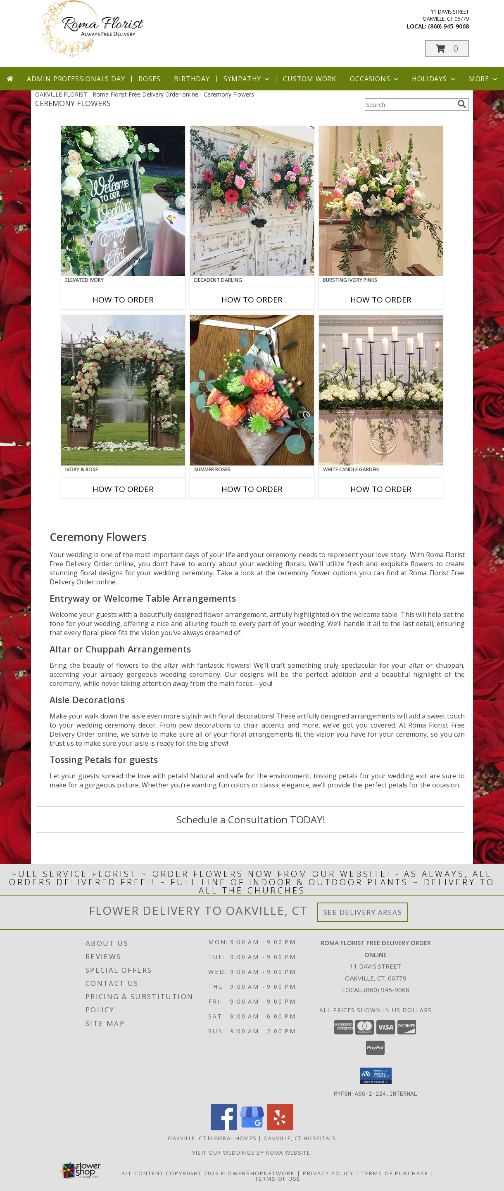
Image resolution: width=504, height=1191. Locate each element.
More (484, 78)
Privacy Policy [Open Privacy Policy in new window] (328, 1173)
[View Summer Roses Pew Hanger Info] (252, 390)
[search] (461, 104)
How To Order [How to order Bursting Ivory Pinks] (380, 299)
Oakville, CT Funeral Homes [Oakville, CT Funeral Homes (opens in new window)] (212, 1137)
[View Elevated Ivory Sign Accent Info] (123, 201)
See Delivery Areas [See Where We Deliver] (362, 912)
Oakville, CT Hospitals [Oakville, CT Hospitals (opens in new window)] (300, 1137)
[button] (447, 48)
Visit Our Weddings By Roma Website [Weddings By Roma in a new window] (252, 1152)
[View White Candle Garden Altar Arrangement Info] (381, 390)
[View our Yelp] (280, 1128)
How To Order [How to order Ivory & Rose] (123, 489)
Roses (149, 78)
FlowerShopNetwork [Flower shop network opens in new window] (258, 1173)
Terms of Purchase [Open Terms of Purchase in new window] (394, 1173)
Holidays (434, 78)
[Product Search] (409, 104)
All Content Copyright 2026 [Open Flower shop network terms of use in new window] (170, 1173)
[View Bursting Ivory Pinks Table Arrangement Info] (381, 201)
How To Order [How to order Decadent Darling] (252, 299)
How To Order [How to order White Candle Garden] (380, 489)
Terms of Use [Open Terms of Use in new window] (278, 1178)
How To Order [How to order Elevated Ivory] (123, 299)
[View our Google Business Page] (252, 1128)
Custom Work (309, 78)
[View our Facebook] (224, 1128)
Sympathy (247, 78)
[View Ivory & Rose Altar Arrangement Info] (123, 390)
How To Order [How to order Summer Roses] (252, 489)
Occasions (375, 78)
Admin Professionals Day (76, 78)
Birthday (191, 78)
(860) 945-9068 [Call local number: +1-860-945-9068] (448, 26)
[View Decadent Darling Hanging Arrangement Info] (252, 201)
